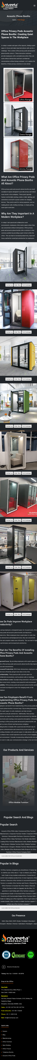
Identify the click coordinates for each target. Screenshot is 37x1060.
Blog (4, 1035)
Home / (15, 20)
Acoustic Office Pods (9, 1056)
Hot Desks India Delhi (28, 839)
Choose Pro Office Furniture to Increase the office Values (19, 884)
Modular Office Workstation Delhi (14, 849)
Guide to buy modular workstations (15, 875)
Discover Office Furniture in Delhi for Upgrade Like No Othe (19, 887)
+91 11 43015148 (11, 1014)
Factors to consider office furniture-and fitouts (14, 883)
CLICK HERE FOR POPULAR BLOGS (11, 908)
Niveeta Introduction (10, 967)
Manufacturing (7, 1038)
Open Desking (7, 1045)
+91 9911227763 (11, 1007)
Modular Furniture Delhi (17, 844)
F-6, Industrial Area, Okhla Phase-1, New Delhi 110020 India (11, 991)
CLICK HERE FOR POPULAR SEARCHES (12, 856)
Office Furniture (7, 1042)
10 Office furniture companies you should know (14, 870)
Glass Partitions (16, 839)
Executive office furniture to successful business (21, 880)
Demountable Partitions (16, 836)
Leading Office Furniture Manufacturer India (13, 842)
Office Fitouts (7, 1049)
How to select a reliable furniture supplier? (23, 901)
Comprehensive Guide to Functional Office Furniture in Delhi (18, 894)
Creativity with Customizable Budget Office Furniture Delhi (18, 896)
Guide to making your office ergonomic (11, 899)
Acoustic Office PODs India (9, 831)
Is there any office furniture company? (18, 904)
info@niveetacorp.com (11, 1018)
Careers (5, 1031)
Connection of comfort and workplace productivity (17, 876)
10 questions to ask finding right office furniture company (18, 889)
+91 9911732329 (17, 1011)
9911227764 (20, 1007)
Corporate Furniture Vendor (18, 834)
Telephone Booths (8, 1052)
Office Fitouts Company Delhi (21, 852)
